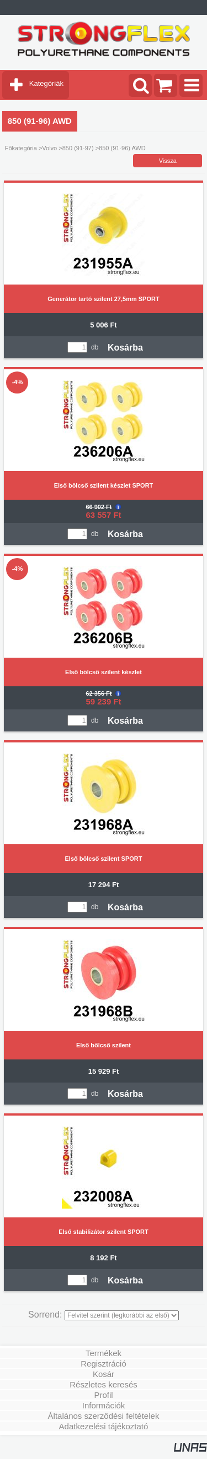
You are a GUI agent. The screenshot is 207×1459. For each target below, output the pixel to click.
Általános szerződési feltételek (104, 1415)
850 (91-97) (78, 148)
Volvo (49, 148)
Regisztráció (103, 1363)
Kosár (103, 1374)
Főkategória (21, 148)
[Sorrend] (122, 1315)
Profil (103, 1395)
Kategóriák (46, 83)
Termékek (103, 1353)
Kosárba (125, 347)
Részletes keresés (103, 1384)
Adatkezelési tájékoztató (103, 1426)
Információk (103, 1405)
